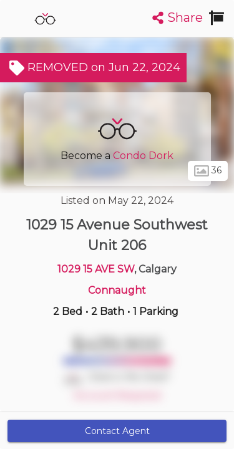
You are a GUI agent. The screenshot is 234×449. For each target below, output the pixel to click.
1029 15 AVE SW (95, 269)
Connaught (117, 290)
